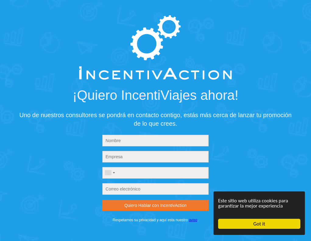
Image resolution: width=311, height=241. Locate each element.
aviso (193, 220)
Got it (259, 224)
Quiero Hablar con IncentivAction (155, 205)
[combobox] (110, 172)
